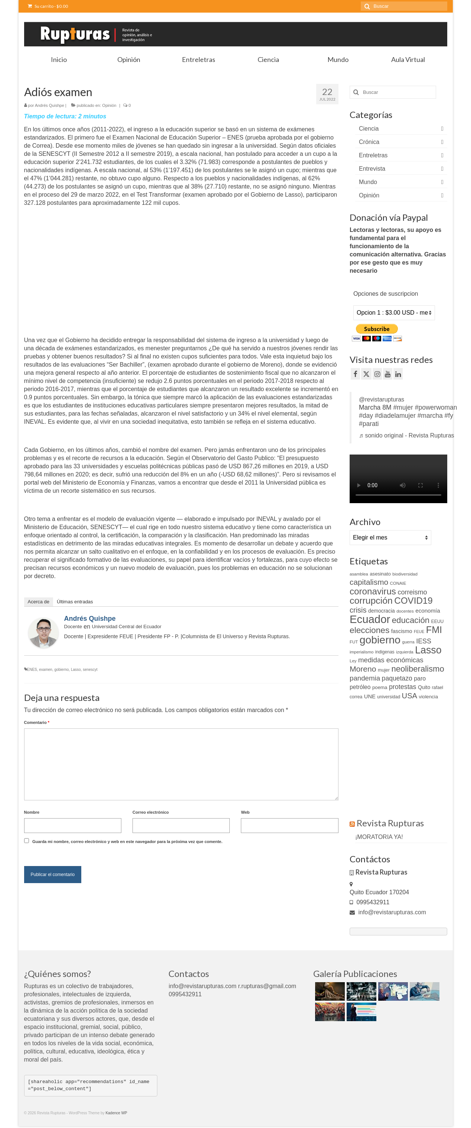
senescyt (90, 670)
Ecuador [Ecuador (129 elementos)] (370, 619)
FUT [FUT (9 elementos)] (354, 642)
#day (366, 415)
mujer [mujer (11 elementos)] (384, 670)
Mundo (368, 182)
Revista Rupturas (390, 822)
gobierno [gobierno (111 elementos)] (380, 640)
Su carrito (48, 6)
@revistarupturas (381, 399)
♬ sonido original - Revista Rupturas (406, 435)
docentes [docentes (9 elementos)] (405, 611)
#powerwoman (436, 407)
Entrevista (372, 168)
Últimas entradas (75, 601)
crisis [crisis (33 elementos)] (358, 610)
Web (245, 812)
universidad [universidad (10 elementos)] (388, 696)
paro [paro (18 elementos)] (420, 678)
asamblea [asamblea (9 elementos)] (359, 574)
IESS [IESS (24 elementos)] (423, 641)
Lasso (76, 670)
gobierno (61, 670)
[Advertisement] (86, 279)
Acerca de (39, 601)
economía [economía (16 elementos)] (427, 610)
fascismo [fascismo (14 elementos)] (401, 631)
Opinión (109, 105)
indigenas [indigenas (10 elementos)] (385, 652)
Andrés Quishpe (49, 105)
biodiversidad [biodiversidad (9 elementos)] (405, 574)
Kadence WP (116, 1113)
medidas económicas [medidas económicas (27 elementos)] (390, 660)
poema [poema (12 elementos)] (379, 687)
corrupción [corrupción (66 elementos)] (371, 601)
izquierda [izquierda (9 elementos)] (404, 652)
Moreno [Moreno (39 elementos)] (363, 669)
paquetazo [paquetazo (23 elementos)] (397, 678)
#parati (369, 423)
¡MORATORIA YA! (379, 837)
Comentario (36, 722)
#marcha (430, 415)
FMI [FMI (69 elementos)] (434, 629)
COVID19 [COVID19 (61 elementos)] (413, 601)
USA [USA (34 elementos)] (409, 696)
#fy (449, 415)
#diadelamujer (395, 415)
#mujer (403, 407)
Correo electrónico (151, 812)
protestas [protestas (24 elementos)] (402, 687)
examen (45, 670)
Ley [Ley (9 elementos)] (353, 661)
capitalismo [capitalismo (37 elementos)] (369, 582)
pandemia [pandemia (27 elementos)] (365, 678)
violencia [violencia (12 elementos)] (428, 696)
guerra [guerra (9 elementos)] (408, 642)
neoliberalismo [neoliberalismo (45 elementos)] (417, 668)
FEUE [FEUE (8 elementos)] (419, 631)
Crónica (369, 142)
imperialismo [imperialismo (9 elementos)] (361, 652)
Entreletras (373, 155)
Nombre (32, 812)
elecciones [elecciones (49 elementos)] (369, 630)
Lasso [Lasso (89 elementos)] (428, 650)
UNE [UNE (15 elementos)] (370, 696)
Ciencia (369, 128)
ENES (32, 670)
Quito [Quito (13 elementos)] (424, 687)
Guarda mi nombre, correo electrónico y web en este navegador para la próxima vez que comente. (127, 841)
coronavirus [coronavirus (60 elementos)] (373, 591)
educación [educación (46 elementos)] (410, 620)
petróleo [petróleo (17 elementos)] (360, 687)
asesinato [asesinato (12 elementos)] (380, 574)
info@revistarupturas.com (388, 912)
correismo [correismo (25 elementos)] (412, 592)
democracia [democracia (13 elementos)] (381, 611)
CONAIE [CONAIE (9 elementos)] (398, 583)
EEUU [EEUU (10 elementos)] (437, 621)
